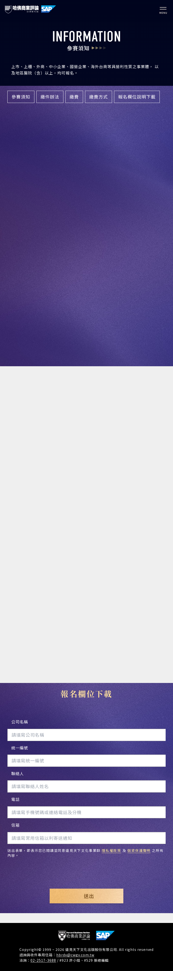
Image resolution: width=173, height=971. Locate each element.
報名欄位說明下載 (137, 96)
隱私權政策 (111, 850)
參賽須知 (21, 96)
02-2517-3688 (43, 960)
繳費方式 (98, 96)
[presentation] (86, 869)
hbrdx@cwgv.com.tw (75, 954)
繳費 (74, 96)
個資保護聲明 (139, 850)
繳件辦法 (50, 96)
